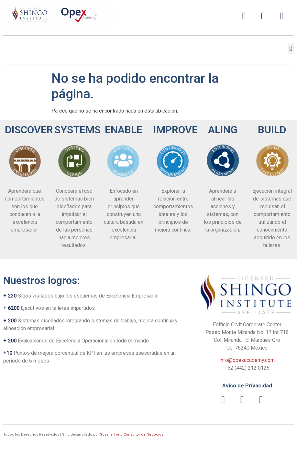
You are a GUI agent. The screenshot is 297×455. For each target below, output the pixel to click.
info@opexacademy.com (247, 360)
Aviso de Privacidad (247, 385)
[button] (291, 48)
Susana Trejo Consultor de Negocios (131, 434)
